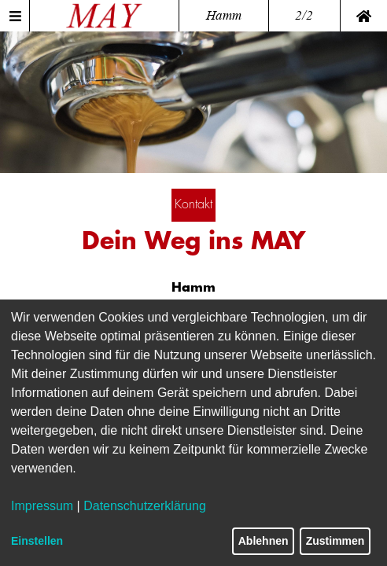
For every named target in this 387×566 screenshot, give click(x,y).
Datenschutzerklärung (144, 506)
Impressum (42, 506)
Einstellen (37, 541)
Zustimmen (335, 541)
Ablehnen (263, 541)
